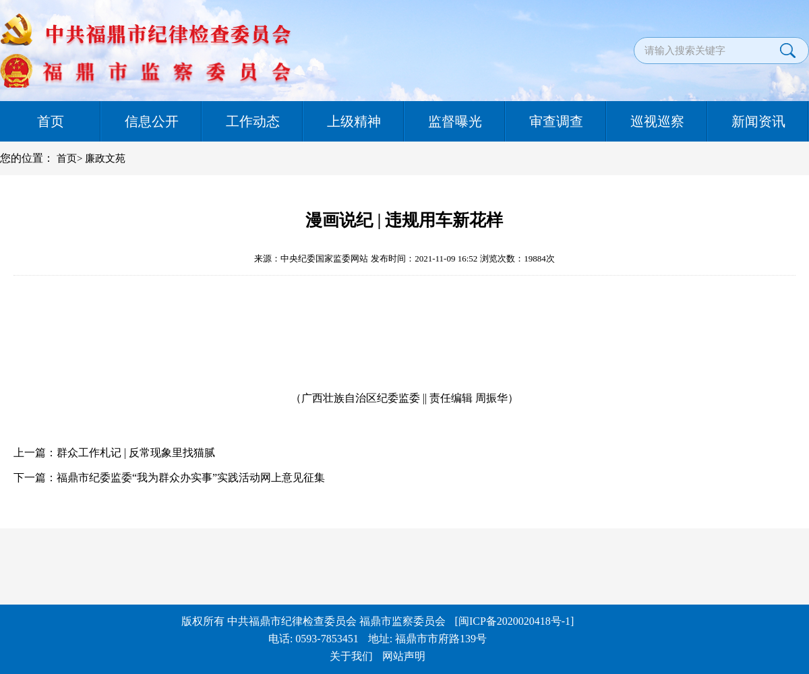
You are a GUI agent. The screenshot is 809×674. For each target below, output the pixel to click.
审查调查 (556, 121)
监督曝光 (455, 121)
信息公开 (152, 121)
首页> (69, 158)
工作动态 (253, 121)
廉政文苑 (105, 158)
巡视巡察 (657, 121)
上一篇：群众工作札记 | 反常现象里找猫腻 (114, 452)
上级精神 (354, 121)
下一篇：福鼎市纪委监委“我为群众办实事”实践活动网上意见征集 (169, 477)
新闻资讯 (758, 121)
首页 (50, 121)
